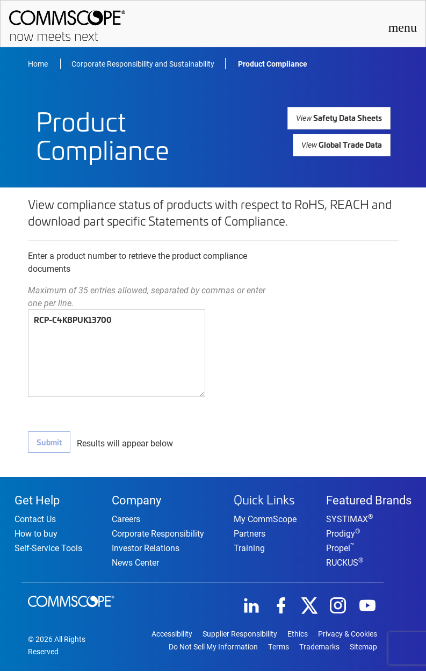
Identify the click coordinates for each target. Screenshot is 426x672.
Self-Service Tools (48, 548)
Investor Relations (145, 548)
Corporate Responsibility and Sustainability (142, 64)
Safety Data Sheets (340, 117)
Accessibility (171, 635)
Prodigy (343, 534)
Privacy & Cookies (347, 635)
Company (136, 500)
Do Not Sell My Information (213, 648)
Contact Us (35, 519)
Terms (278, 648)
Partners (249, 533)
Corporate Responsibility (158, 534)
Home (38, 64)
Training (249, 547)
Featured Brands (368, 500)
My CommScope (265, 518)
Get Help (37, 500)
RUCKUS (344, 563)
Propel (340, 548)
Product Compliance (272, 64)
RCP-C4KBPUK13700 (116, 353)
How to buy (36, 534)
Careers (126, 519)
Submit (49, 442)
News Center (135, 563)
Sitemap (363, 648)
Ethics (297, 635)
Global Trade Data (342, 144)
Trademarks (319, 648)
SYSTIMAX (349, 519)
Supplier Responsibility (240, 635)
